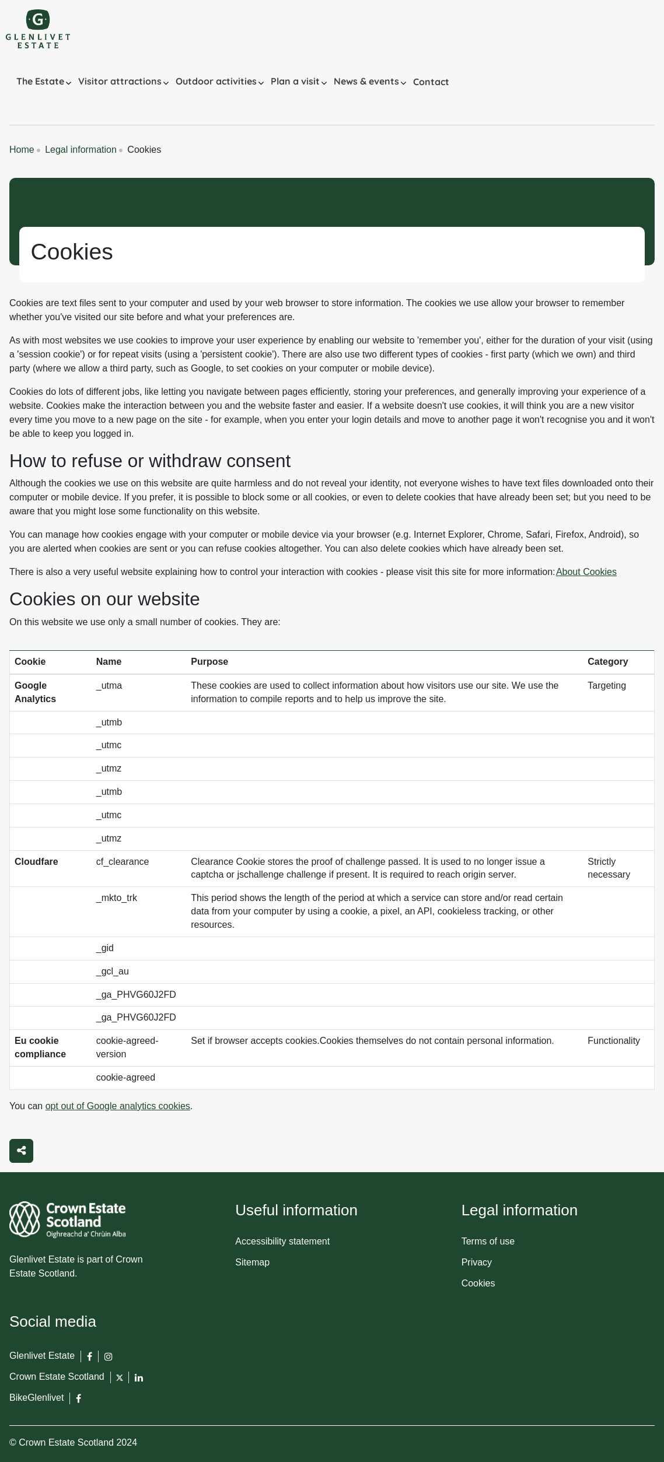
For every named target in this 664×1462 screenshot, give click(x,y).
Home (21, 150)
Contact (431, 81)
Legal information (81, 150)
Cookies (478, 1283)
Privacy (477, 1262)
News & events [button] (366, 81)
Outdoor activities (216, 81)
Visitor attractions (120, 81)
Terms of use (488, 1241)
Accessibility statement (282, 1241)
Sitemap (252, 1262)
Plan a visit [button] (295, 81)
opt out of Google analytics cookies (118, 1106)
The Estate (40, 81)
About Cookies (586, 572)
